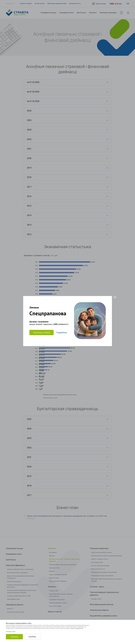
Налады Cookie (10, 631)
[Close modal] (115, 297)
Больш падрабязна (77, 628)
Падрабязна (61, 332)
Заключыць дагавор (41, 332)
